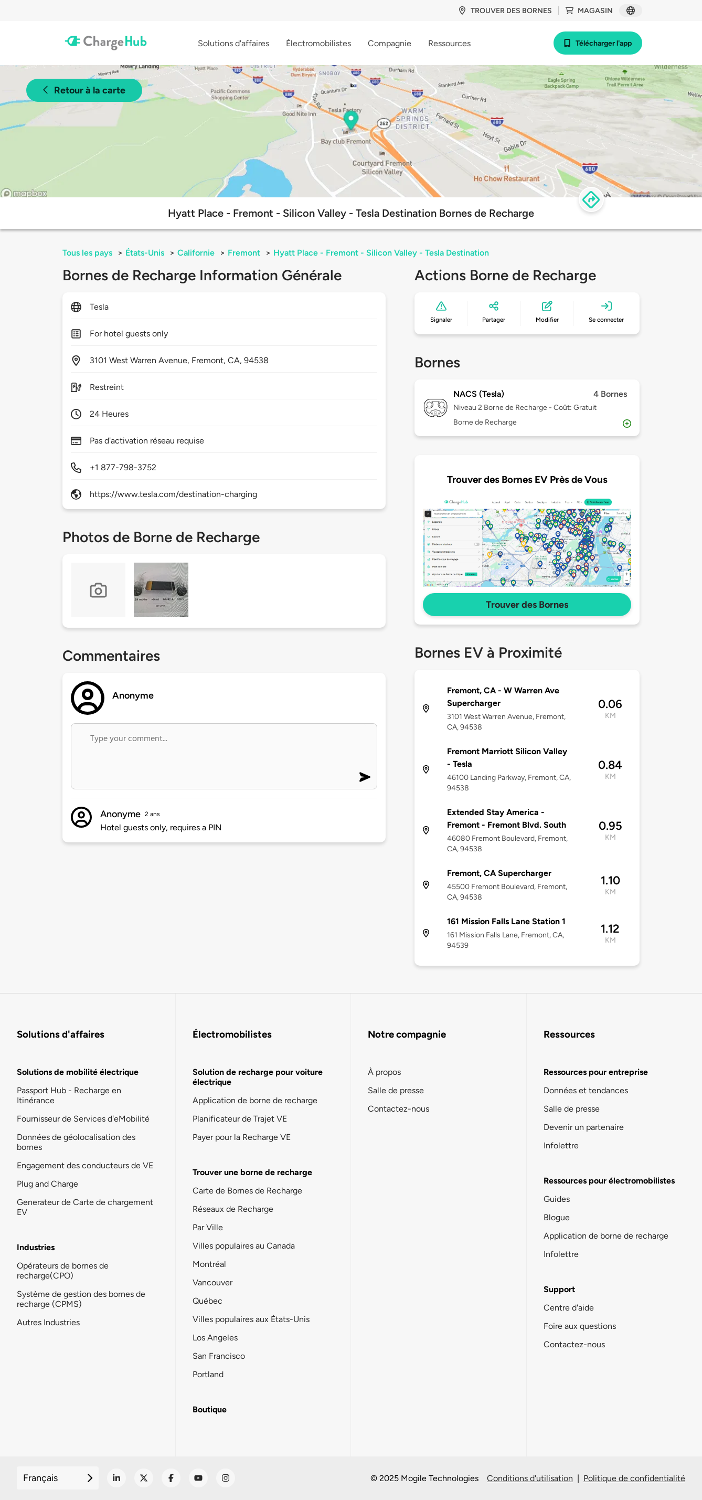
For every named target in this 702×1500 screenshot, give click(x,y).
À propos (384, 1072)
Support (559, 1289)
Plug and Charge (47, 1184)
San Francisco (219, 1356)
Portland (208, 1374)
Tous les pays (87, 253)
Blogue (557, 1217)
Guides (557, 1199)
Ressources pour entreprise (596, 1072)
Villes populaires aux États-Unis (251, 1319)
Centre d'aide (569, 1308)
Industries (36, 1247)
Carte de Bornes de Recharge (247, 1191)
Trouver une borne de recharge (252, 1172)
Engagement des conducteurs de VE (85, 1165)
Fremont (244, 253)
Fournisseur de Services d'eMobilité (83, 1119)
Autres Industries (48, 1322)
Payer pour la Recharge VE (242, 1137)
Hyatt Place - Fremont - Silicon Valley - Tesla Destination (381, 253)
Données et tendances (586, 1090)
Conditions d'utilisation (530, 1478)
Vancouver (212, 1282)
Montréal (209, 1264)
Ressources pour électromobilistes (609, 1181)
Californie (196, 253)
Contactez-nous (398, 1109)
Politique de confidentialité (634, 1478)
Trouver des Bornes (527, 604)
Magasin (589, 10)
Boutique (210, 1409)
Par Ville (208, 1227)
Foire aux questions (580, 1326)
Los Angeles (215, 1338)
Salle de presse (396, 1090)
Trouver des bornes (505, 10)
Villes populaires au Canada (244, 1246)
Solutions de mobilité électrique (78, 1072)
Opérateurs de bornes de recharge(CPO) (63, 1271)
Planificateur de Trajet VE (240, 1119)
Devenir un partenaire (584, 1127)
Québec (207, 1301)
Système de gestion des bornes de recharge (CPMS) (81, 1299)
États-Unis (144, 253)
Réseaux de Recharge (233, 1209)
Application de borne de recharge (255, 1100)
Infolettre (561, 1145)
